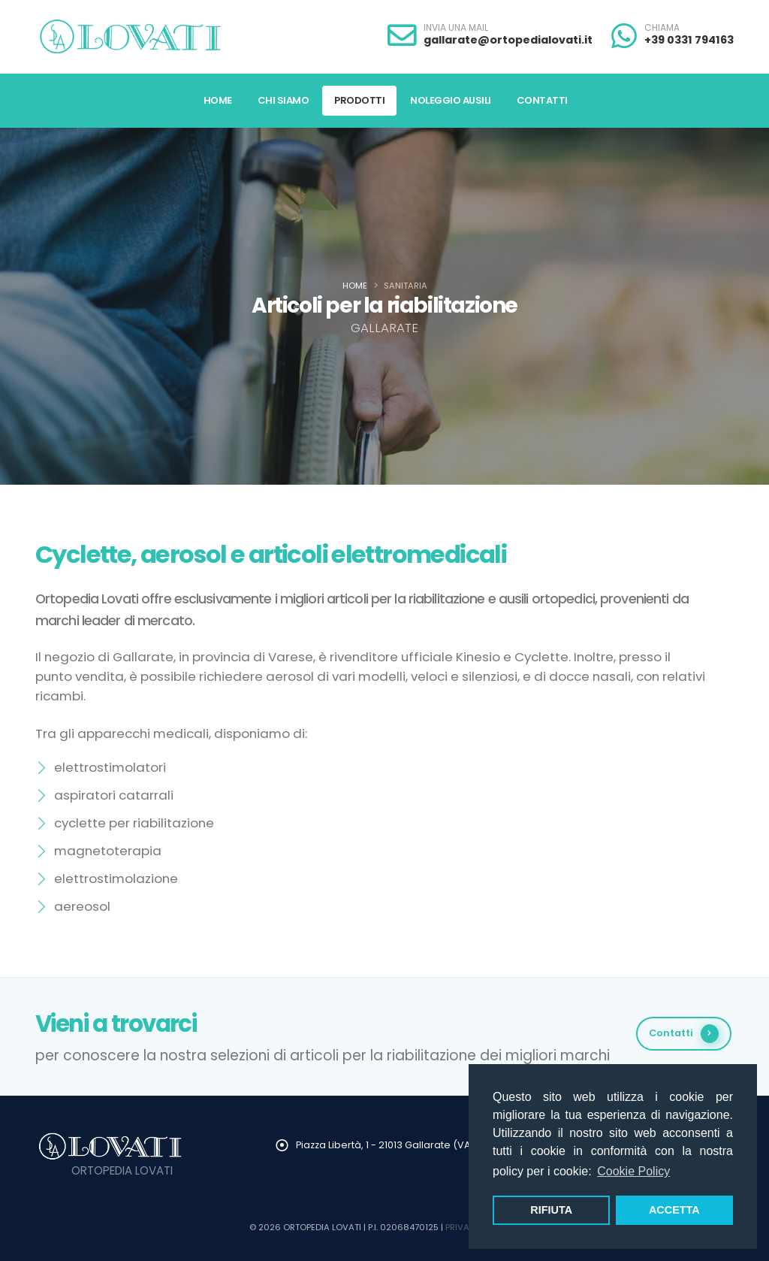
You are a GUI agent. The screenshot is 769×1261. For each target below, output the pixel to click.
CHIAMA (662, 28)
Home (218, 100)
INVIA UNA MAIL (456, 28)
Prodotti (359, 100)
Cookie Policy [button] (633, 1171)
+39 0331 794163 (689, 39)
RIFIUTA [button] (551, 1210)
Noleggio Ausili (450, 100)
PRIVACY (463, 1227)
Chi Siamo (283, 100)
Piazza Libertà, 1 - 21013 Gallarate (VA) (385, 1145)
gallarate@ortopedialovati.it (508, 39)
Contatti (542, 100)
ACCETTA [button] (674, 1210)
